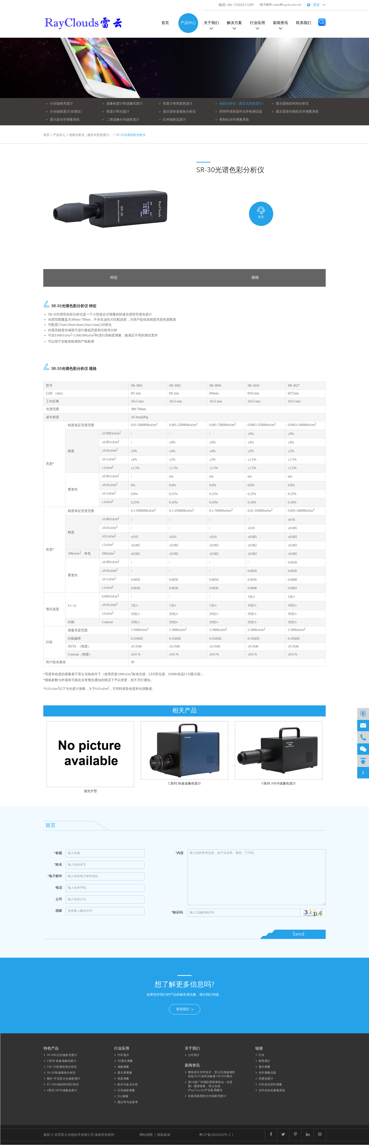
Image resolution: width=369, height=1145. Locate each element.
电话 (59, 887)
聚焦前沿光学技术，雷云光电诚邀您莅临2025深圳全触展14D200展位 (211, 1074)
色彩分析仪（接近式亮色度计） (240, 103)
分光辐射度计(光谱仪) (63, 111)
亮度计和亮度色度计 (176, 103)
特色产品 (51, 1049)
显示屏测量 (124, 1072)
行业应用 (257, 23)
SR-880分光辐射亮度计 (62, 1055)
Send (298, 934)
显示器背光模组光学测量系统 (295, 111)
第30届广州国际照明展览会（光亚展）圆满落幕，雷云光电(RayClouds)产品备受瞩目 (210, 1086)
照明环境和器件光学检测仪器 (238, 111)
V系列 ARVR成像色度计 (278, 783)
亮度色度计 (266, 1078)
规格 (255, 278)
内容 (180, 853)
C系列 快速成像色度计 (184, 783)
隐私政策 (163, 1134)
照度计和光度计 (115, 111)
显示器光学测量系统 (63, 119)
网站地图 (146, 1134)
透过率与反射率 (127, 1102)
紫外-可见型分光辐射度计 (63, 1078)
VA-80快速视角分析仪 (61, 1072)
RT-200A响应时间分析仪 (63, 1084)
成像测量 (123, 1067)
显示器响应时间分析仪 (290, 103)
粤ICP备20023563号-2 (214, 1134)
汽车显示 (123, 1055)
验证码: (177, 912)
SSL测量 (122, 1096)
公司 (59, 899)
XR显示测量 (125, 1061)
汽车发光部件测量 (270, 1084)
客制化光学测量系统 (232, 119)
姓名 (58, 864)
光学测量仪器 (267, 1072)
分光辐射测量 (126, 1090)
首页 (165, 23)
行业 (262, 1055)
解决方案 (234, 23)
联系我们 (303, 23)
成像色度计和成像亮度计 (122, 103)
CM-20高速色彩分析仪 (62, 1067)
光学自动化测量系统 (272, 1090)
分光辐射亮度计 (59, 103)
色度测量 (123, 1078)
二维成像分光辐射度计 (120, 119)
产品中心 (188, 23)
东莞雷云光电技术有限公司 (74, 1134)
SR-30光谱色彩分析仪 (130, 135)
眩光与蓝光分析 (127, 1084)
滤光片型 (90, 791)
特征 (114, 278)
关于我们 (211, 23)
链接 (259, 1049)
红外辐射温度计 (172, 119)
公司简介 (194, 1055)
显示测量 (264, 1067)
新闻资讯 (280, 23)
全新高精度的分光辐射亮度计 (207, 1096)
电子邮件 (55, 876)
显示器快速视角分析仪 (177, 111)
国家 (59, 910)
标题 (58, 853)
